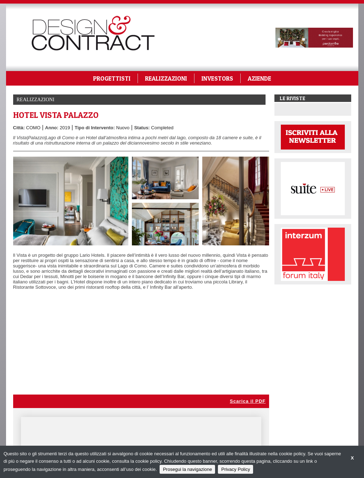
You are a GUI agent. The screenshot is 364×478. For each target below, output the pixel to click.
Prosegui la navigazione (187, 469)
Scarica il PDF (248, 401)
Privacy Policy (235, 469)
